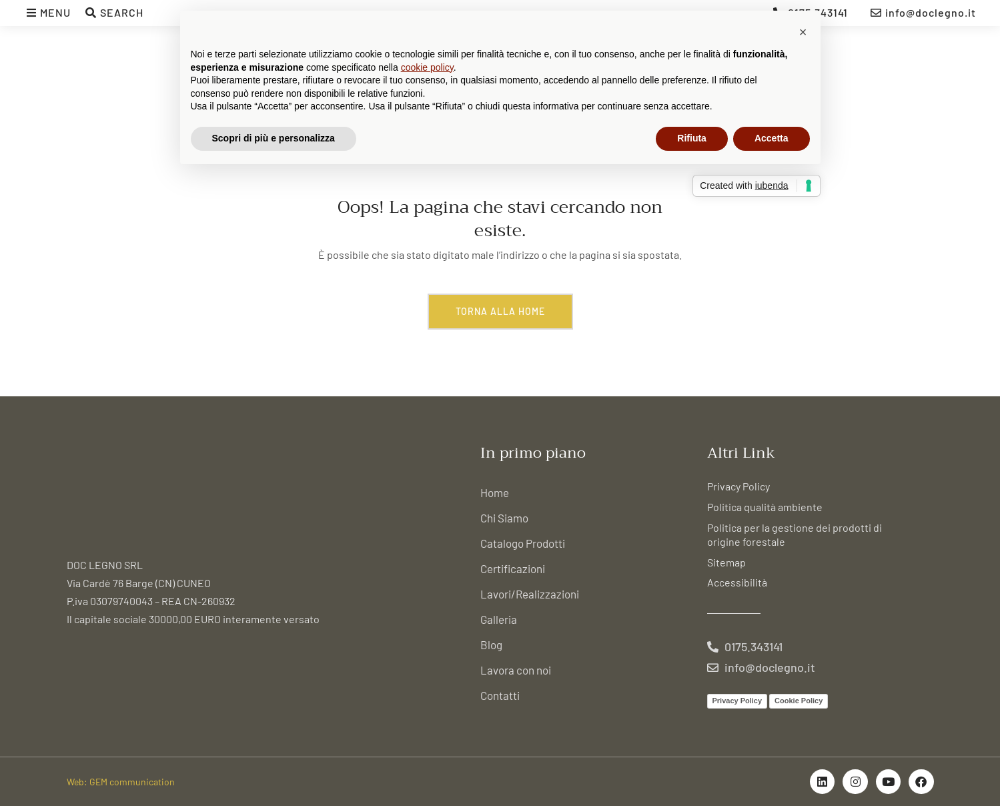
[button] (803, 32)
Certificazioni (512, 568)
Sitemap (726, 562)
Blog (491, 644)
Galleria (498, 619)
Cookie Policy (799, 701)
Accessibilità (737, 582)
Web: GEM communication (121, 781)
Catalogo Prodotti (522, 543)
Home (494, 492)
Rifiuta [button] (691, 138)
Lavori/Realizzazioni (529, 593)
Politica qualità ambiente (765, 506)
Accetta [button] (772, 138)
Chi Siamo (504, 517)
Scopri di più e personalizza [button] (273, 138)
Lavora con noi (515, 670)
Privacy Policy (738, 486)
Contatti (500, 695)
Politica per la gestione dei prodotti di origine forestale (794, 534)
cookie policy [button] (427, 67)
